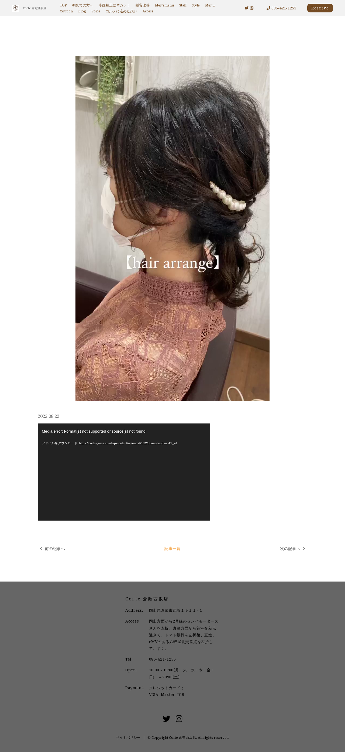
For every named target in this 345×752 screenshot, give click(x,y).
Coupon (66, 11)
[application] (124, 472)
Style (196, 5)
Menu (210, 5)
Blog (82, 11)
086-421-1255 (281, 8)
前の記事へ (55, 548)
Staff (183, 5)
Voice (95, 11)
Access (148, 11)
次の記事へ (290, 548)
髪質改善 (143, 5)
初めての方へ (82, 5)
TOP (63, 5)
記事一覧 (172, 548)
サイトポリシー (128, 737)
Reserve (320, 8)
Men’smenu (164, 5)
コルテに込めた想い (121, 11)
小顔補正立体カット (114, 5)
